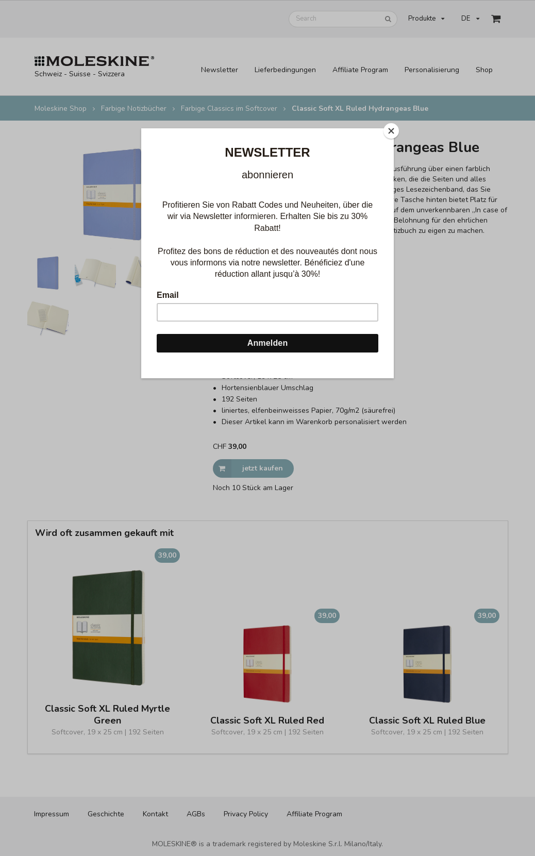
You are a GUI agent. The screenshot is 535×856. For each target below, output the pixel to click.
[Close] (391, 131)
